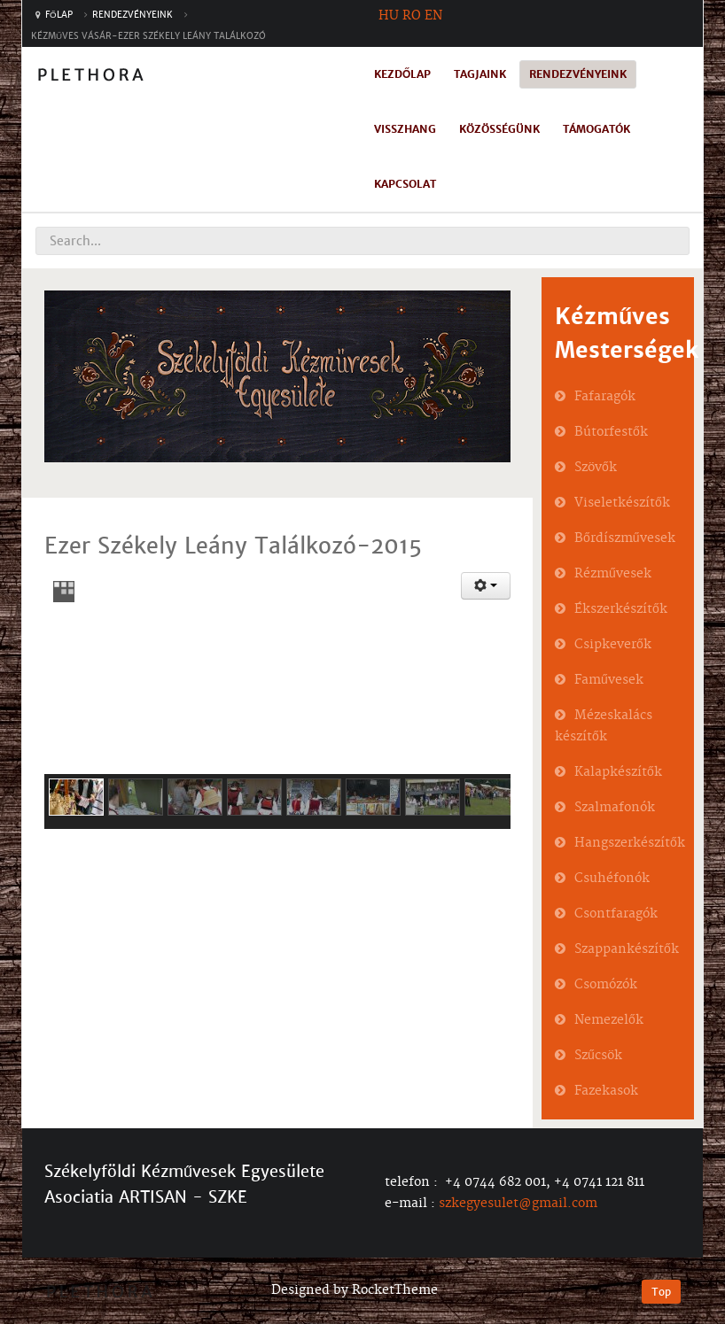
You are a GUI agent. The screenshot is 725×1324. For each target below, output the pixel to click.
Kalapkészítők (618, 772)
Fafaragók (604, 397)
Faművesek (608, 680)
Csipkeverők (612, 645)
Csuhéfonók (612, 879)
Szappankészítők (626, 949)
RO (411, 16)
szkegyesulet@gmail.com (518, 1204)
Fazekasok (606, 1091)
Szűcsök (598, 1056)
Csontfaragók (616, 914)
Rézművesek (612, 574)
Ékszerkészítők (620, 609)
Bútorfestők (611, 432)
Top (661, 1291)
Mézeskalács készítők (603, 726)
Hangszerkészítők (629, 843)
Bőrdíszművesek (624, 538)
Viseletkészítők (622, 503)
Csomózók (605, 985)
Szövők (595, 468)
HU (388, 16)
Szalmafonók (614, 808)
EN (433, 16)
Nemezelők (608, 1020)
